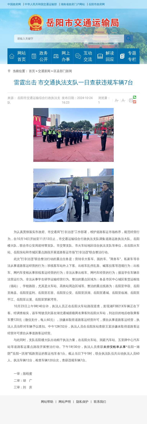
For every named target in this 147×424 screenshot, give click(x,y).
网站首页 (17, 56)
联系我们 (100, 401)
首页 (32, 71)
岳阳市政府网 (97, 4)
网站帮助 (47, 401)
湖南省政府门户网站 (73, 4)
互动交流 (83, 56)
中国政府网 (14, 4)
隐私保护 (82, 401)
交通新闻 (44, 71)
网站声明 (65, 401)
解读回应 (105, 56)
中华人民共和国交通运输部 (41, 4)
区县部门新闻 (63, 71)
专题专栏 (127, 56)
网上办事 (61, 56)
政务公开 (39, 56)
